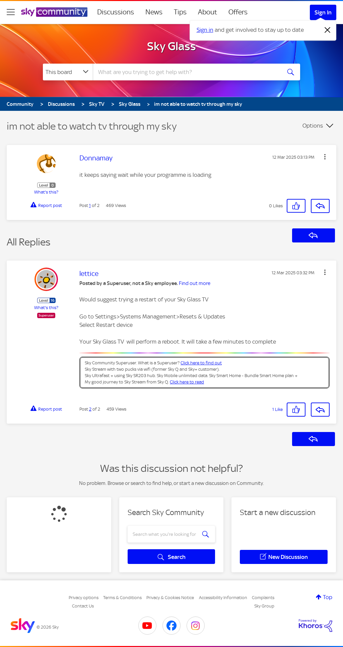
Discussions (115, 12)
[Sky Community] (54, 12)
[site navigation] (11, 12)
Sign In (323, 12)
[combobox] (186, 72)
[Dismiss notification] (327, 30)
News (153, 12)
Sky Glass (171, 46)
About (207, 12)
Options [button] (312, 125)
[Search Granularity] (68, 72)
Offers (238, 12)
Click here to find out (201, 362)
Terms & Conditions (122, 597)
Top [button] (327, 597)
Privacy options (83, 597)
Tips (180, 12)
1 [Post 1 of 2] (90, 205)
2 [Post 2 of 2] (90, 409)
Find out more (194, 283)
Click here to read (187, 381)
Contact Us (83, 605)
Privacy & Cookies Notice (170, 597)
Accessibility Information (223, 597)
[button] (325, 156)
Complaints (263, 597)
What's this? (46, 192)
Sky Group (264, 605)
